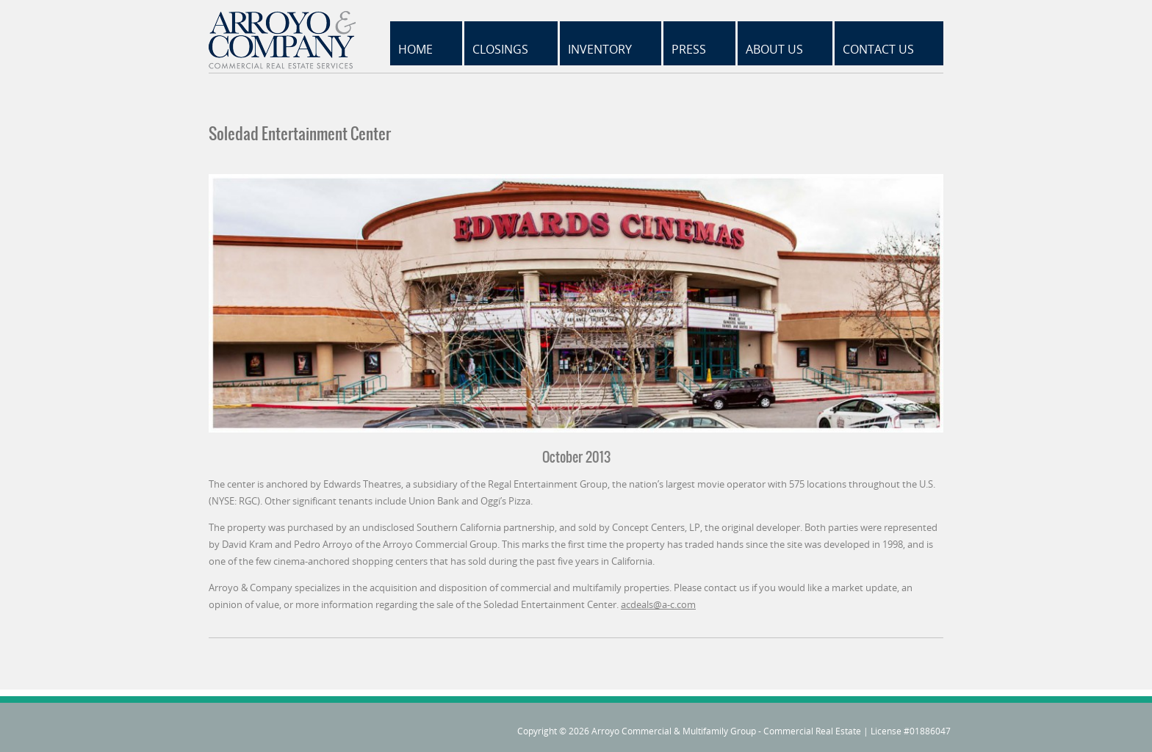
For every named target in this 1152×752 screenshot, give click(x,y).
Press (689, 49)
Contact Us (878, 49)
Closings (500, 49)
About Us (774, 49)
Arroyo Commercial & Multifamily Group (673, 731)
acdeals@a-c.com (658, 604)
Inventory (600, 49)
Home (415, 49)
